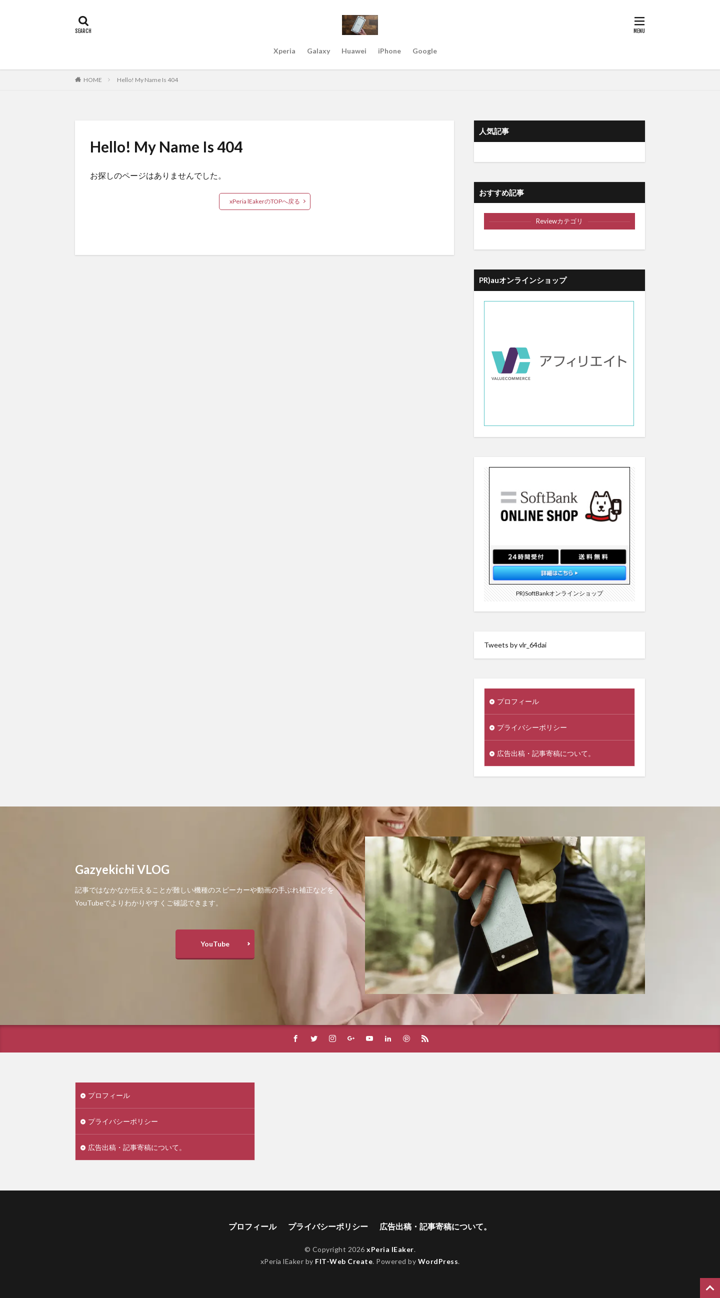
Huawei (354, 50)
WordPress (438, 1261)
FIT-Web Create (343, 1261)
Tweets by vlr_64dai (515, 644)
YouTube (215, 944)
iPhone (389, 50)
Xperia (285, 50)
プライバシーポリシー (532, 727)
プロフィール (518, 701)
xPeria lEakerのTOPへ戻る (265, 201)
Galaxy (318, 50)
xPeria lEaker (390, 1249)
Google (424, 50)
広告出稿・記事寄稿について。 (546, 753)
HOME (93, 80)
